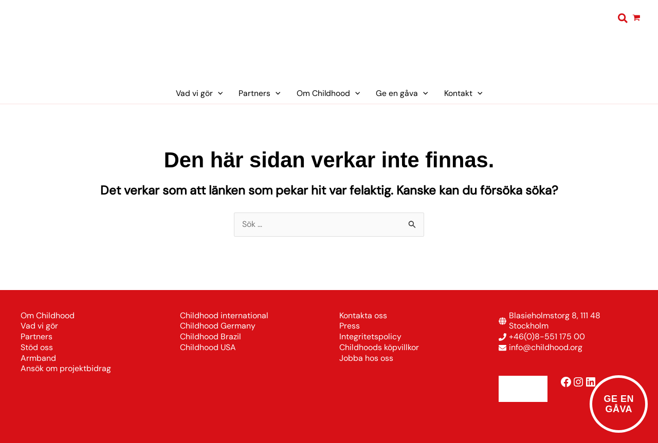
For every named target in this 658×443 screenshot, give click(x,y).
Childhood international (224, 315)
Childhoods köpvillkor (379, 347)
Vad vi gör (39, 325)
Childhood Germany (217, 325)
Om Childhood (48, 315)
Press (349, 325)
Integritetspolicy (370, 336)
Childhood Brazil (210, 336)
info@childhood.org (545, 347)
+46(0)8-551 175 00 (547, 336)
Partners (36, 336)
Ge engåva (619, 404)
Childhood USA (208, 347)
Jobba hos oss (366, 358)
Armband (38, 358)
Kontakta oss (363, 315)
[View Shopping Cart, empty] (637, 18)
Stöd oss (37, 347)
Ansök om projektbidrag (66, 368)
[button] (623, 19)
